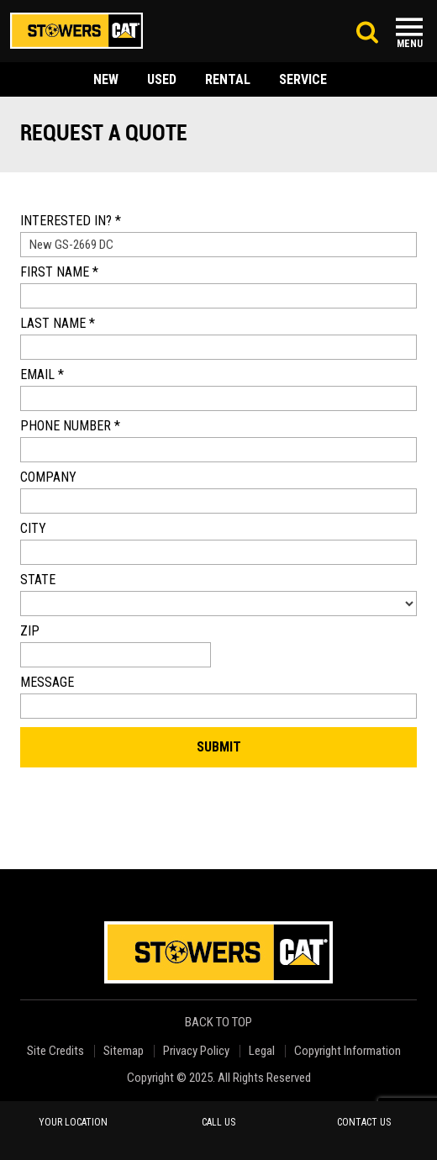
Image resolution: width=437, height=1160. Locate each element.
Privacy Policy (196, 1051)
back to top (220, 1022)
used (161, 79)
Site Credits (55, 1051)
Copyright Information (347, 1051)
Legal (262, 1051)
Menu (410, 44)
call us (218, 1122)
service (303, 79)
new (105, 79)
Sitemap (123, 1051)
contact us (364, 1122)
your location (73, 1122)
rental (227, 79)
